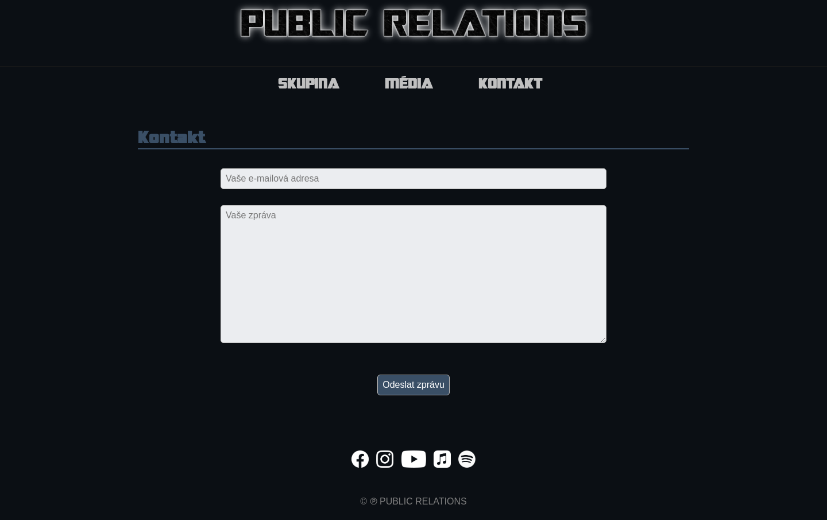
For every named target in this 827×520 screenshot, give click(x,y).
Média (408, 85)
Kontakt (510, 85)
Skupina (308, 85)
